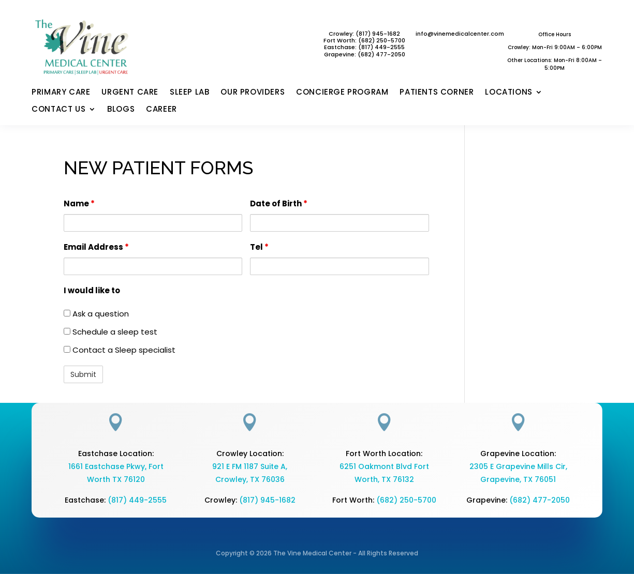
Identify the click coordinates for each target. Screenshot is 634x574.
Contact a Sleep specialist (119, 349)
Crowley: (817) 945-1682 (364, 33)
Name (79, 203)
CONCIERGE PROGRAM (342, 92)
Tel (259, 246)
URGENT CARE (129, 92)
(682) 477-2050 (539, 500)
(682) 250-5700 (406, 500)
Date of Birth (278, 203)
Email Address (96, 246)
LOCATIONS (508, 92)
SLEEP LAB (189, 92)
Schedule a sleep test (110, 331)
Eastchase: (341, 47)
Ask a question (96, 313)
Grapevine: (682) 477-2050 (364, 54)
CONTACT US (58, 109)
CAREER (161, 109)
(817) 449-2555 (381, 47)
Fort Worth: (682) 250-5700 (364, 40)
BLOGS (121, 109)
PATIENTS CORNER (437, 92)
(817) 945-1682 (267, 500)
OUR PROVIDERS (252, 92)
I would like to (92, 290)
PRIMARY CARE (61, 92)
